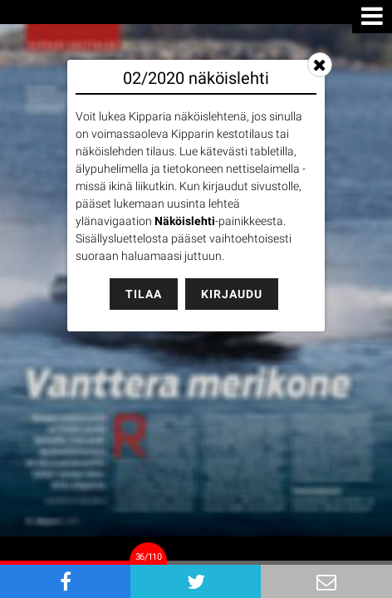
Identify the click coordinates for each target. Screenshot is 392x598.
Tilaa (143, 294)
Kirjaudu (231, 294)
